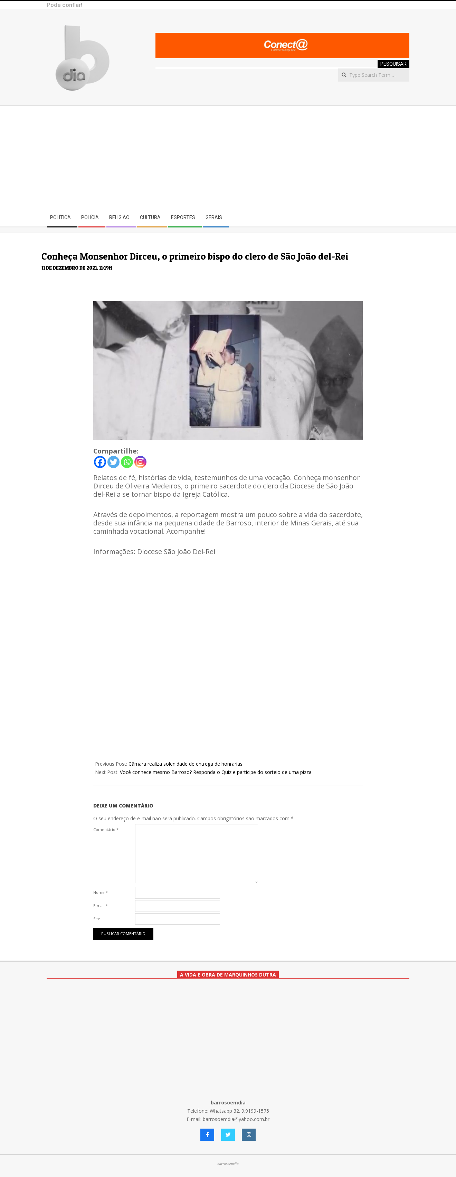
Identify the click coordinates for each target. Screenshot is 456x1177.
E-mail (100, 905)
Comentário (105, 829)
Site (96, 918)
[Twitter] (113, 462)
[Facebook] (100, 462)
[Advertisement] (228, 157)
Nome (100, 892)
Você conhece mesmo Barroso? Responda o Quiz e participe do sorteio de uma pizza (216, 772)
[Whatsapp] (127, 462)
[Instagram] (140, 462)
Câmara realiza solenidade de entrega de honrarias (186, 763)
